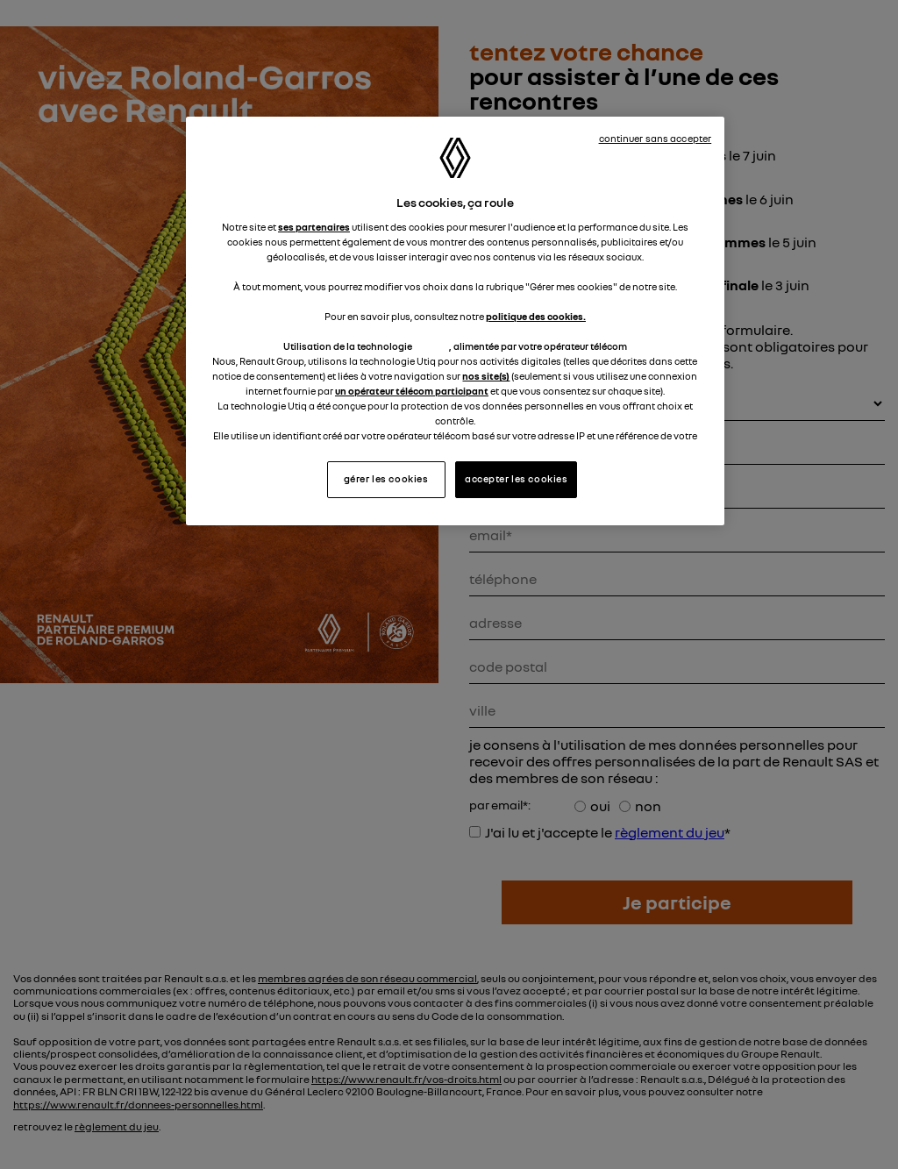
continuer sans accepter (655, 138)
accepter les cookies (516, 479)
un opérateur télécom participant (411, 391)
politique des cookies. (536, 316)
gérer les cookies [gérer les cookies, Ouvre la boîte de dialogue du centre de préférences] (386, 479)
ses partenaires (314, 227)
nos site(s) (486, 376)
